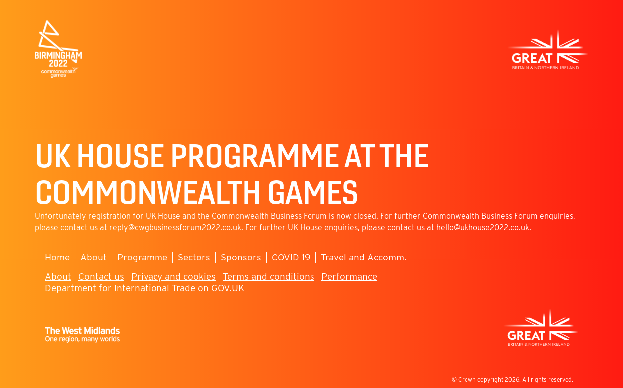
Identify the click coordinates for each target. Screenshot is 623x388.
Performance (349, 276)
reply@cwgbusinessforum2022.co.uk (175, 227)
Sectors (194, 257)
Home (57, 257)
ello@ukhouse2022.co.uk (485, 227)
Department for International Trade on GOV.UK (144, 288)
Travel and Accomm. (364, 257)
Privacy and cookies (173, 276)
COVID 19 (291, 257)
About (93, 257)
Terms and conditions (268, 276)
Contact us (101, 276)
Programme (142, 257)
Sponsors (241, 257)
